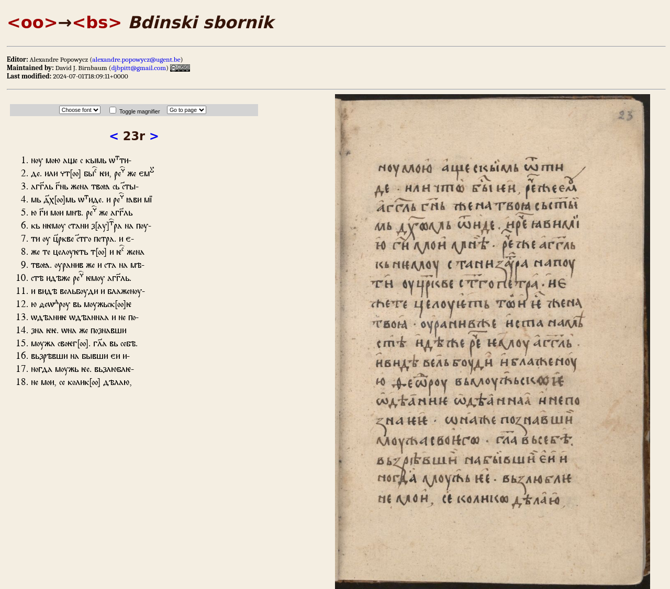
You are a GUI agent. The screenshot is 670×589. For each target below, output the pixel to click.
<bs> (97, 22)
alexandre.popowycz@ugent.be (136, 59)
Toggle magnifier (139, 111)
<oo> (32, 22)
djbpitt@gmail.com (138, 68)
